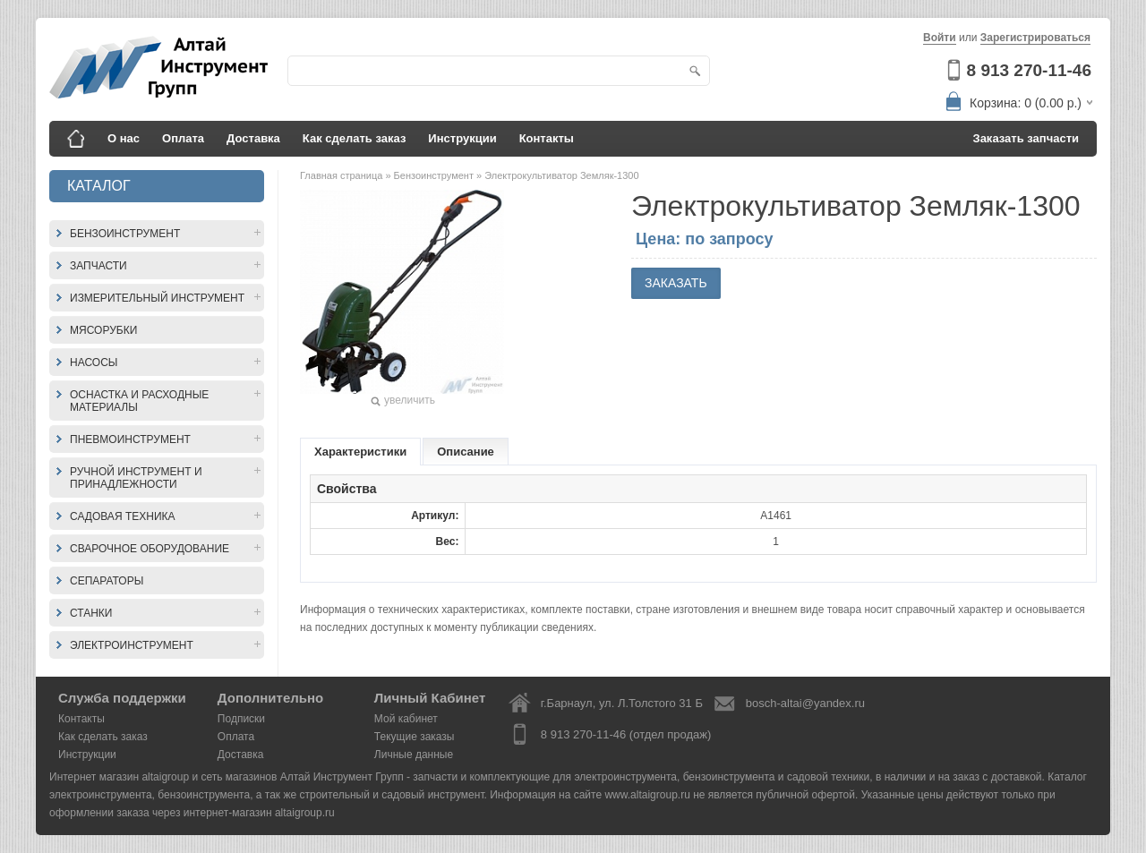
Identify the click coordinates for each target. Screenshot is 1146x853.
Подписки (241, 718)
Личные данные (413, 754)
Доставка (253, 138)
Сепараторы (106, 581)
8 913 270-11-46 (1029, 70)
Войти (939, 37)
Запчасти (98, 266)
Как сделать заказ (354, 138)
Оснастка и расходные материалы (139, 401)
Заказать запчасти (1026, 138)
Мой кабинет (406, 718)
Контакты (546, 138)
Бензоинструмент (125, 233)
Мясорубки (103, 330)
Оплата (183, 138)
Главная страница (342, 175)
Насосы (93, 362)
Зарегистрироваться (1035, 37)
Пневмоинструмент (130, 439)
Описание (465, 451)
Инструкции (462, 138)
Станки (91, 613)
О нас (123, 138)
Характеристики (360, 451)
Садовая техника (122, 516)
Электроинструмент (131, 645)
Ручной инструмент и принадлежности (136, 477)
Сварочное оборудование (149, 548)
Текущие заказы (414, 736)
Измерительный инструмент (157, 298)
